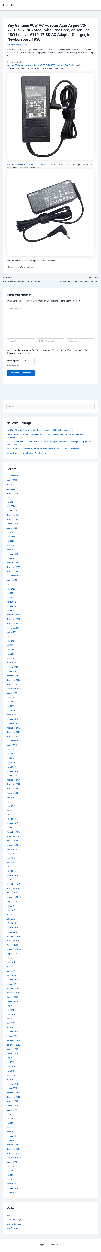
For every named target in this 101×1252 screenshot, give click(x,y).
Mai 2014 (10, 967)
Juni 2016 (10, 858)
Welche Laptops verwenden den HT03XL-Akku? (26, 453)
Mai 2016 (10, 862)
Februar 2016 (12, 875)
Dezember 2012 (13, 1040)
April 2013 (10, 1023)
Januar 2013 (11, 1036)
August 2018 (11, 745)
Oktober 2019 (12, 684)
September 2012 (13, 1053)
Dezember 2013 (13, 988)
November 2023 (13, 515)
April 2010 (10, 1179)
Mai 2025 (10, 485)
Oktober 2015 (12, 893)
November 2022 (13, 567)
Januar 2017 (11, 828)
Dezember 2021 (13, 615)
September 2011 (13, 1106)
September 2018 (13, 741)
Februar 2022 (12, 606)
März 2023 (11, 550)
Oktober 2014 (12, 945)
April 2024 (10, 506)
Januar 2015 (11, 932)
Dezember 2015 (13, 884)
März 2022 (11, 602)
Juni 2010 (10, 1171)
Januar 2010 (11, 1192)
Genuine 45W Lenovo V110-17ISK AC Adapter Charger (30, 164)
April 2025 (10, 489)
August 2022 (11, 580)
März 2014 (11, 975)
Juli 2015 (10, 906)
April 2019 (10, 710)
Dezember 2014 (13, 936)
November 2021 (13, 619)
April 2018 (10, 762)
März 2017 (11, 819)
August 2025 (11, 480)
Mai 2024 (10, 502)
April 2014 (10, 971)
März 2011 (11, 1132)
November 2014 (13, 940)
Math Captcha (13, 361)
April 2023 (10, 545)
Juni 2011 (10, 1119)
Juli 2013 (10, 1010)
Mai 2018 (10, 758)
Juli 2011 (10, 1114)
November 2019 (13, 680)
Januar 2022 (11, 611)
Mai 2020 (10, 654)
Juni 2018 (10, 754)
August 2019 (11, 693)
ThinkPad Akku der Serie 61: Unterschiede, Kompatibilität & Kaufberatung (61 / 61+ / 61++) (45, 430)
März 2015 (11, 923)
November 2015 (13, 888)
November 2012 (13, 1045)
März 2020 (11, 663)
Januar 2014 (11, 984)
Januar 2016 (11, 880)
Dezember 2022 (13, 563)
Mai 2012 (10, 1071)
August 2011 (11, 1110)
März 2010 (11, 1184)
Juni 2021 (10, 641)
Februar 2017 (12, 823)
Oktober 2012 (12, 1049)
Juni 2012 (10, 1067)
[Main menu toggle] (95, 5)
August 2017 (11, 797)
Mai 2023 (10, 541)
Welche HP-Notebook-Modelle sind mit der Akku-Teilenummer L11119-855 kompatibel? (43, 449)
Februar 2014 (12, 980)
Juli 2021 (10, 636)
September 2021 (13, 628)
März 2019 (11, 715)
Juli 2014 (10, 958)
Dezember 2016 (13, 832)
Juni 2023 (10, 537)
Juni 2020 (10, 650)
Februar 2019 (12, 719)
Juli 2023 (10, 532)
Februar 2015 (12, 928)
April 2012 (10, 1075)
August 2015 (11, 901)
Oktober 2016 (12, 841)
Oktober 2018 (12, 736)
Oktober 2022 (12, 571)
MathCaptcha (16, 365)
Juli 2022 (10, 584)
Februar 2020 (12, 667)
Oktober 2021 (12, 623)
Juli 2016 (10, 854)
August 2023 (11, 528)
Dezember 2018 (13, 728)
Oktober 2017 (12, 789)
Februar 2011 (12, 1136)
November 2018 (13, 732)
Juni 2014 (10, 962)
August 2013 (11, 1006)
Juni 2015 (10, 910)
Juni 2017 (10, 806)
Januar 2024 (11, 511)
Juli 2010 (10, 1166)
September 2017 (13, 793)
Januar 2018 (11, 775)
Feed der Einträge (13, 1220)
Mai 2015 (10, 914)
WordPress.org (12, 1228)
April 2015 (10, 919)
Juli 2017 (10, 802)
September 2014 (13, 949)
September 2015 (13, 897)
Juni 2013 (10, 1014)
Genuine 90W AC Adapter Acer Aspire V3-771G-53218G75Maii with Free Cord (40, 65)
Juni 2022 (10, 589)
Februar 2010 (12, 1188)
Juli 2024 (10, 497)
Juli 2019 (10, 697)
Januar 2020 (11, 671)
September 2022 (13, 576)
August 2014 (11, 954)
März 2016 (11, 871)
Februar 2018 (12, 771)
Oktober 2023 (12, 519)
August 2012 (11, 1058)
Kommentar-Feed (13, 1224)
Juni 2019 (10, 702)
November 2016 (13, 836)
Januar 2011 (11, 1140)
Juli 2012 (10, 1062)
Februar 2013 (12, 1032)
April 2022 (10, 597)
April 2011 (10, 1127)
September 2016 (13, 845)
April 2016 (10, 867)
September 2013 (13, 1001)
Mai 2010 (10, 1175)
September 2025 (13, 476)
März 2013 (11, 1027)
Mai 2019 (10, 706)
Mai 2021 (10, 645)
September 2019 (13, 689)
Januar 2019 (11, 723)
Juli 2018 (10, 749)
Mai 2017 (10, 810)
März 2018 (11, 767)
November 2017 (13, 784)
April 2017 (10, 815)
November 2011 (13, 1097)
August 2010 (11, 1162)
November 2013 (13, 993)
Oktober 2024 (12, 493)
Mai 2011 (10, 1123)
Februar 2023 (12, 554)
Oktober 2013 (12, 997)
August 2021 (11, 632)
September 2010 (13, 1158)
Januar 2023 (11, 558)
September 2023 (13, 524)
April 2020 (10, 658)
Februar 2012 (12, 1084)
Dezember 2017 (13, 780)
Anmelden (10, 1215)
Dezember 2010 (13, 1145)
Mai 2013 (10, 1019)
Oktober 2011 (12, 1101)
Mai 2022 (10, 593)
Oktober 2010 (12, 1153)
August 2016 (11, 849)
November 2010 (13, 1149)
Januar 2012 (11, 1088)
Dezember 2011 (13, 1093)
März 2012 (11, 1079)
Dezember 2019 (13, 676)
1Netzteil (9, 5)
